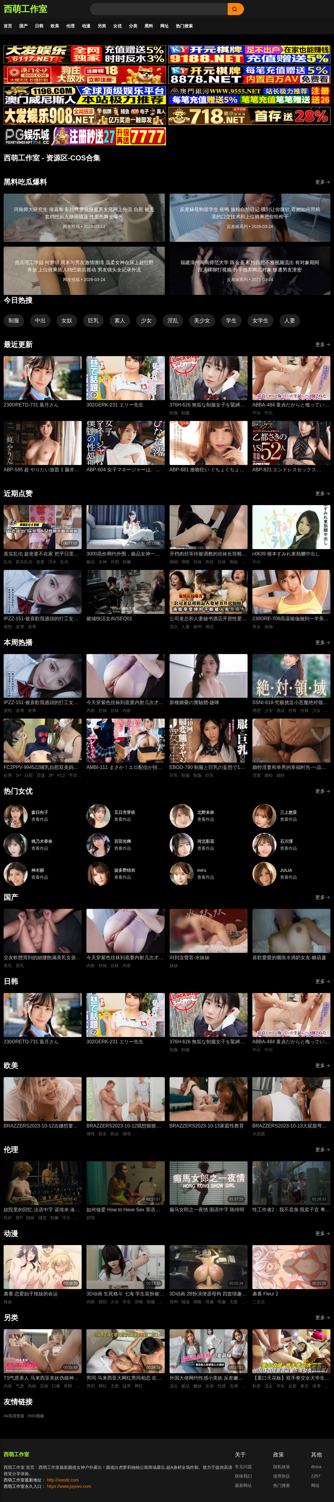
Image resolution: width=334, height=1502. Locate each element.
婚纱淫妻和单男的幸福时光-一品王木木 (289, 771)
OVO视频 (38, 1419)
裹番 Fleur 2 (265, 1296)
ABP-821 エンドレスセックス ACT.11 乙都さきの (284, 473)
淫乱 (172, 324)
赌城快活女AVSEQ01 (109, 621)
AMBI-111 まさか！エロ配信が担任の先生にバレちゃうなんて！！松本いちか (125, 771)
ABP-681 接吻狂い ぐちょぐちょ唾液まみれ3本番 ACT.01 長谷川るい (207, 473)
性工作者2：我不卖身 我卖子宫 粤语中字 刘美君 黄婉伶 (291, 1213)
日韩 (39, 26)
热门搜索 (184, 26)
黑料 (149, 26)
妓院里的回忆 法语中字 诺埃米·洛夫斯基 (42, 1213)
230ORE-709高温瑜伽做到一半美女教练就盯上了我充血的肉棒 (290, 622)
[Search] (159, 9)
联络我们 (243, 1479)
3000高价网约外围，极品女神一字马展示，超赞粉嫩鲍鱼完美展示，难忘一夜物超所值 (125, 557)
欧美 (55, 26)
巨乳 (93, 324)
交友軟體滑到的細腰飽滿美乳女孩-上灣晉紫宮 (40, 961)
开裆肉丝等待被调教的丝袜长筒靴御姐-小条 (208, 557)
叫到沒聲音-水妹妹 (190, 960)
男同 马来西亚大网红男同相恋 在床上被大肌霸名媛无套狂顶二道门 (123, 1381)
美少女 (202, 324)
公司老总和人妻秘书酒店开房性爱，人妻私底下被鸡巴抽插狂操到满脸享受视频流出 (208, 622)
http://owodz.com (63, 1483)
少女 (146, 324)
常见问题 (243, 1469)
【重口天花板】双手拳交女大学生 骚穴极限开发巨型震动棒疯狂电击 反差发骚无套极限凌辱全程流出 (288, 1381)
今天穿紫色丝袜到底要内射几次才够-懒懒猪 (122, 706)
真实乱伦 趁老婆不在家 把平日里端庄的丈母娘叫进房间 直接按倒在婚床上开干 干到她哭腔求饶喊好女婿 (41, 557)
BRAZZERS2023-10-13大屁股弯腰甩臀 (289, 1129)
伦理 (70, 26)
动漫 (86, 26)
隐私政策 (281, 1469)
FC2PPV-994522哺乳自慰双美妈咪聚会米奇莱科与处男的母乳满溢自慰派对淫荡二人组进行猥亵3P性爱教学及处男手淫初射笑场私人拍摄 (42, 771)
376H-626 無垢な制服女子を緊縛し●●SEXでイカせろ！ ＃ (207, 408)
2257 (315, 1479)
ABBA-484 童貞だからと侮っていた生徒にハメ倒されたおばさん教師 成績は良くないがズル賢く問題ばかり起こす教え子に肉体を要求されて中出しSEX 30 (290, 408)
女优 (117, 26)
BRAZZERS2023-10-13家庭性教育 (207, 1128)
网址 (164, 26)
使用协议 (281, 1479)
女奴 (66, 324)
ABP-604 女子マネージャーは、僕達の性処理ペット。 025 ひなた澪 (123, 473)
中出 (40, 324)
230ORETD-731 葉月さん (31, 407)
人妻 (289, 324)
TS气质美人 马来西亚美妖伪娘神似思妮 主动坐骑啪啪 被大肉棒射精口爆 (41, 1381)
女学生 (260, 324)
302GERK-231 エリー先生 (114, 407)
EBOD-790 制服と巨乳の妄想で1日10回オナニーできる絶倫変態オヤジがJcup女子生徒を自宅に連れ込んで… (208, 771)
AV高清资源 (15, 1419)
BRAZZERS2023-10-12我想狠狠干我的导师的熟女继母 (123, 1129)
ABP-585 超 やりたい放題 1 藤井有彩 (41, 473)
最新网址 (243, 1488)
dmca (316, 1469)
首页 (8, 26)
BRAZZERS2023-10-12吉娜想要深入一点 (41, 1129)
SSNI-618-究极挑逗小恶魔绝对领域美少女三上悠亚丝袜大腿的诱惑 (290, 706)
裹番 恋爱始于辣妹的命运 (31, 1296)
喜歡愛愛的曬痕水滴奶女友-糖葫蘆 (289, 960)
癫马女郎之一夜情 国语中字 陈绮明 (207, 1212)
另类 (102, 26)
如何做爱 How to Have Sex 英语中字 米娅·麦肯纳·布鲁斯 (123, 1213)
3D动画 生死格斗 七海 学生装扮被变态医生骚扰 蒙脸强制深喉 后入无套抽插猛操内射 (125, 1297)
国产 (23, 26)
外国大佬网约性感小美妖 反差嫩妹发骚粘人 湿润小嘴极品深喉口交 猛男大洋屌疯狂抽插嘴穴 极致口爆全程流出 (207, 1381)
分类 (133, 26)
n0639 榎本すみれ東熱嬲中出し (286, 556)
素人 (119, 324)
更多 (322, 185)
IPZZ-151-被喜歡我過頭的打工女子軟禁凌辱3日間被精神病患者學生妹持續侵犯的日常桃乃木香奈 (41, 622)
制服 (13, 324)
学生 (231, 324)
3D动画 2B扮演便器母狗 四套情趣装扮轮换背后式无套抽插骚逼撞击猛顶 (208, 1297)
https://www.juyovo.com (69, 1489)
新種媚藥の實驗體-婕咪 (194, 705)
